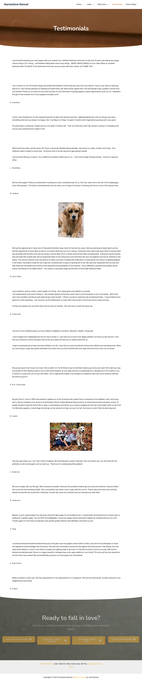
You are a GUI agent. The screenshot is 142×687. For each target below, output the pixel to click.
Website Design (80, 677)
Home (79, 4)
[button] (82, 4)
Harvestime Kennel (16, 4)
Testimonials (117, 4)
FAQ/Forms (103, 4)
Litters (90, 4)
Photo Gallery (131, 4)
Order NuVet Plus (47, 664)
